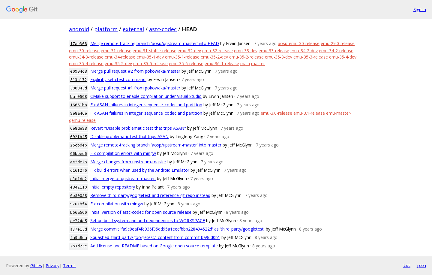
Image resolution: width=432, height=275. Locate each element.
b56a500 (78, 212)
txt (406, 265)
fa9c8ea (78, 237)
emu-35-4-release (86, 63)
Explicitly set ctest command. (118, 79)
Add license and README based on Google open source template (154, 246)
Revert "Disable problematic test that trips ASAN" (138, 128)
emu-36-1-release (222, 63)
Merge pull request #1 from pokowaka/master (135, 88)
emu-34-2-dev (304, 50)
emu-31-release (116, 50)
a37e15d (78, 229)
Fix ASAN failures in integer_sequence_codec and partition (146, 104)
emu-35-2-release (246, 57)
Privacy (52, 265)
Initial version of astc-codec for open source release (140, 212)
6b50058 (78, 195)
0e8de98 (78, 128)
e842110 (78, 187)
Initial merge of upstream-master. (123, 178)
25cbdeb (78, 145)
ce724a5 (78, 220)
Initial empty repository (112, 187)
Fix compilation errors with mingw (123, 153)
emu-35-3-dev (278, 57)
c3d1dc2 (78, 178)
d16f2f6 (78, 170)
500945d (78, 88)
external (133, 29)
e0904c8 (78, 71)
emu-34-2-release (336, 50)
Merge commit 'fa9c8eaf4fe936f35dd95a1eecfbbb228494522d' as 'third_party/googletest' (177, 229)
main (245, 63)
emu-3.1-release (309, 113)
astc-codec (163, 29)
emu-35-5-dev (118, 63)
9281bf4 (78, 204)
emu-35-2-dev (214, 57)
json (421, 265)
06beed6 (78, 153)
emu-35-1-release (182, 57)
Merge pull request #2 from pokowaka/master (135, 71)
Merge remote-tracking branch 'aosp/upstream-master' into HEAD (154, 43)
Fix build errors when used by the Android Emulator (139, 170)
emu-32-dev (189, 50)
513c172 (78, 79)
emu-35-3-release (310, 57)
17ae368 (78, 43)
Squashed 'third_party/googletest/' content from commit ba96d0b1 (155, 237)
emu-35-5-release (150, 63)
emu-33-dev (245, 50)
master (258, 63)
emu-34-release (120, 57)
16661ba (78, 104)
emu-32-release (217, 50)
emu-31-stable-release (154, 50)
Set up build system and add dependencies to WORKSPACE (147, 220)
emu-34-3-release (86, 57)
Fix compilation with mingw (116, 204)
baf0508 (78, 96)
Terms (69, 265)
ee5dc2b (78, 162)
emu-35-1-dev (150, 57)
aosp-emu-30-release (299, 43)
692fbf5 (78, 136)
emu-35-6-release (186, 63)
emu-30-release (84, 50)
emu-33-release (274, 50)
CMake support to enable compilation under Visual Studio (146, 96)
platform (106, 29)
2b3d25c (78, 246)
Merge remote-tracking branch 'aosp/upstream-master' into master (155, 145)
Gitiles (36, 265)
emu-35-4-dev (342, 57)
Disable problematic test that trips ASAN (129, 136)
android (79, 29)
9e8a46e (78, 113)
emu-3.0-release (276, 113)
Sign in (419, 9)
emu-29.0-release (338, 43)
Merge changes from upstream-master (128, 162)
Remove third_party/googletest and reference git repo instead (150, 195)
